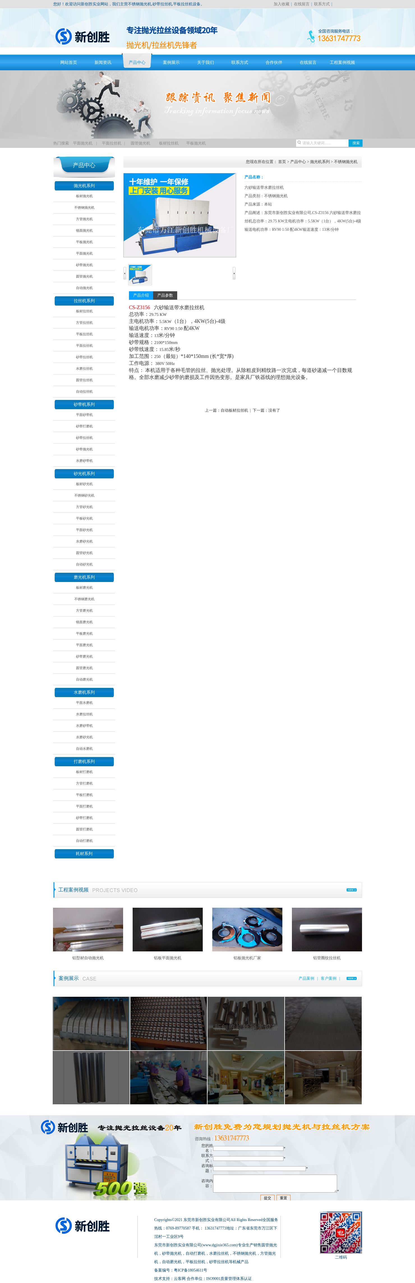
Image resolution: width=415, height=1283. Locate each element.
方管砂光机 (84, 507)
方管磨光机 (84, 611)
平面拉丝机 (111, 143)
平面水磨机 (84, 703)
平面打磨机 (84, 806)
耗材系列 (84, 853)
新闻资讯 (102, 62)
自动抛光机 (84, 288)
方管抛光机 (84, 219)
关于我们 (205, 62)
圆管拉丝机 (84, 380)
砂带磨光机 (84, 656)
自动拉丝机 (84, 391)
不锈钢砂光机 (84, 495)
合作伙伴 (274, 62)
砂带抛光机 (84, 265)
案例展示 (171, 62)
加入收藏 (281, 4)
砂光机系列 (84, 473)
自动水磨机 (84, 749)
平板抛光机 (196, 143)
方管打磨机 (84, 783)
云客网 (180, 1279)
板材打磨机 (84, 772)
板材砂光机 (84, 484)
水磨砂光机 (84, 541)
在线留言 (302, 4)
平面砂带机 (84, 415)
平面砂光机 (84, 530)
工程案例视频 (342, 62)
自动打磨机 (84, 841)
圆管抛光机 (139, 143)
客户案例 (328, 978)
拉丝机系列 (84, 301)
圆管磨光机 (84, 668)
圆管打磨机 (84, 829)
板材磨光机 (84, 588)
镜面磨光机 (84, 622)
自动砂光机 (84, 564)
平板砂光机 (84, 518)
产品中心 (137, 62)
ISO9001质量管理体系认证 (229, 1279)
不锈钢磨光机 (84, 599)
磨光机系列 (84, 577)
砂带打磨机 (84, 426)
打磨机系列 (84, 761)
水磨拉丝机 (84, 369)
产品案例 (306, 978)
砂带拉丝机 (84, 357)
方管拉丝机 (84, 323)
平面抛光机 (83, 143)
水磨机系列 (84, 692)
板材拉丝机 (169, 143)
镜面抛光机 (84, 230)
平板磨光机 (84, 633)
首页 (282, 162)
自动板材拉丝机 (234, 410)
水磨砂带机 (84, 461)
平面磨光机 (84, 645)
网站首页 (68, 62)
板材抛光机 (84, 196)
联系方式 (322, 4)
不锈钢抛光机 (84, 207)
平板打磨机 (84, 795)
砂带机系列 (84, 404)
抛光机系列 (84, 185)
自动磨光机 (84, 679)
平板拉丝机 (84, 334)
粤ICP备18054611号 (190, 1270)
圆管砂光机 (84, 553)
